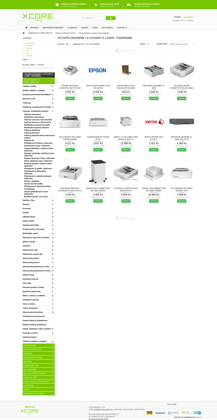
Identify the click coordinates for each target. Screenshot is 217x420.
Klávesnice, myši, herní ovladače (36, 237)
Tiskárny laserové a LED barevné (37, 122)
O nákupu (72, 28)
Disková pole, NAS (30, 250)
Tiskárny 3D (29, 140)
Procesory (27, 208)
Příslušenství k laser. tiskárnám (37, 146)
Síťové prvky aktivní (31, 258)
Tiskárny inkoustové (32, 114)
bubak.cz (198, 417)
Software (26, 246)
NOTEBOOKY (30, 345)
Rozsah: (26, 65)
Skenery (26, 204)
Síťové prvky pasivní (31, 262)
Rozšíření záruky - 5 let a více (36, 196)
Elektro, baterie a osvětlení (34, 295)
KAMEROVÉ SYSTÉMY (34, 393)
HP (27, 51)
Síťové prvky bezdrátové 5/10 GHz (36, 271)
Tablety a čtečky (29, 86)
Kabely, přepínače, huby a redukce (37, 329)
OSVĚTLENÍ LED (31, 365)
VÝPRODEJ (29, 385)
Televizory (27, 103)
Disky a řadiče (28, 221)
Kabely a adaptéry (31, 181)
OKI (27, 53)
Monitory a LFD (29, 98)
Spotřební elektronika (32, 291)
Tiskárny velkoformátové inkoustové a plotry (39, 136)
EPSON (29, 48)
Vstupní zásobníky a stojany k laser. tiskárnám (39, 149)
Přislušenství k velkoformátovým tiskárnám (37, 177)
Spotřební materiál (30, 279)
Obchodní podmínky (53, 28)
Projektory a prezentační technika (37, 107)
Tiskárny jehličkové (32, 130)
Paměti (26, 212)
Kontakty (122, 28)
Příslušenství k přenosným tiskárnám (35, 172)
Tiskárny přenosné (31, 133)
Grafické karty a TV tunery (33, 229)
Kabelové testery (30, 337)
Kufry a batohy (29, 304)
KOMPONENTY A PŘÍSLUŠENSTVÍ (32, 81)
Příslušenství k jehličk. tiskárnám (37, 168)
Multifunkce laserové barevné (36, 127)
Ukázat (142, 44)
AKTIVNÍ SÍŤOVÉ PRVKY (35, 373)
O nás (95, 28)
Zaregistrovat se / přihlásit (182, 20)
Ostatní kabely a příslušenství (35, 320)
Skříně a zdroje (29, 241)
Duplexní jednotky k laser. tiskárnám (39, 158)
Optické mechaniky (31, 225)
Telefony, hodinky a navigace (35, 341)
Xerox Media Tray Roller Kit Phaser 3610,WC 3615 (126, 88)
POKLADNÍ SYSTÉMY (33, 357)
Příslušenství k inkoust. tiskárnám (38, 143)
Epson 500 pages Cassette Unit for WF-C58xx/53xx (70, 88)
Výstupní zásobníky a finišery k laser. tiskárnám (39, 154)
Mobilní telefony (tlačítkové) (34, 324)
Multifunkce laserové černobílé (37, 125)
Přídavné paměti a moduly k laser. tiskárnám (38, 164)
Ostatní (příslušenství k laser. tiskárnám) (36, 192)
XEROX (29, 56)
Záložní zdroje (28, 275)
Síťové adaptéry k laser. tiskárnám (38, 161)
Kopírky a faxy (29, 200)
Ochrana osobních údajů (98, 419)
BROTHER (30, 43)
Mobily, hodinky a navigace (34, 90)
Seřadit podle (162, 44)
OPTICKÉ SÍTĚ (30, 377)
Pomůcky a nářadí (30, 333)
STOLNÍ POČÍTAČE (32, 349)
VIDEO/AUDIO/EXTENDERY (36, 381)
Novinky (34, 28)
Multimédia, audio (30, 233)
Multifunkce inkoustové (34, 117)
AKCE (26, 389)
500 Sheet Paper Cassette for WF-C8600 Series (181, 88)
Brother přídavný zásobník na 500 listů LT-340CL (70, 190)
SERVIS (84, 28)
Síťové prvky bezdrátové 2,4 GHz (36, 266)
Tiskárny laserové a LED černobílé (38, 120)
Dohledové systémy (31, 300)
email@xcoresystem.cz (103, 409)
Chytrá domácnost (30, 308)
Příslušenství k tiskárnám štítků (37, 186)
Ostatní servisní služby (33, 184)
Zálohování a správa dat (32, 254)
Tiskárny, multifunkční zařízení (35, 111)
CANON (29, 46)
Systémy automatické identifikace (37, 94)
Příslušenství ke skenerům (34, 316)
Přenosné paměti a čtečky (33, 287)
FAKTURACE (107, 28)
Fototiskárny (29, 189)
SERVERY (28, 353)
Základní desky (29, 217)
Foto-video (27, 283)
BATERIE (28, 361)
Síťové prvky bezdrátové (33, 312)
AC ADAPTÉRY (30, 369)
